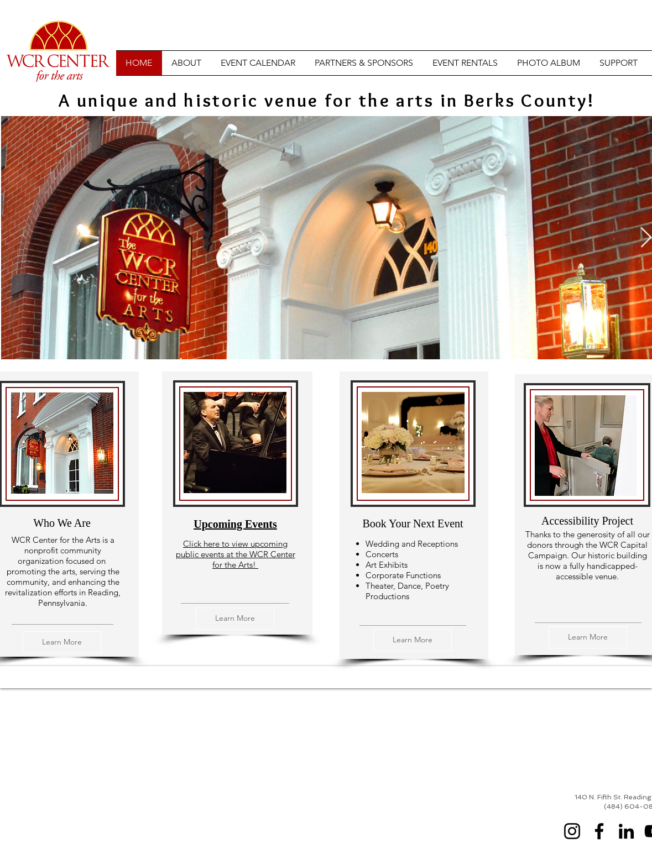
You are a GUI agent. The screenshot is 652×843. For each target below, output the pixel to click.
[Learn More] (62, 642)
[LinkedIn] (626, 831)
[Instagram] (572, 831)
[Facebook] (599, 831)
